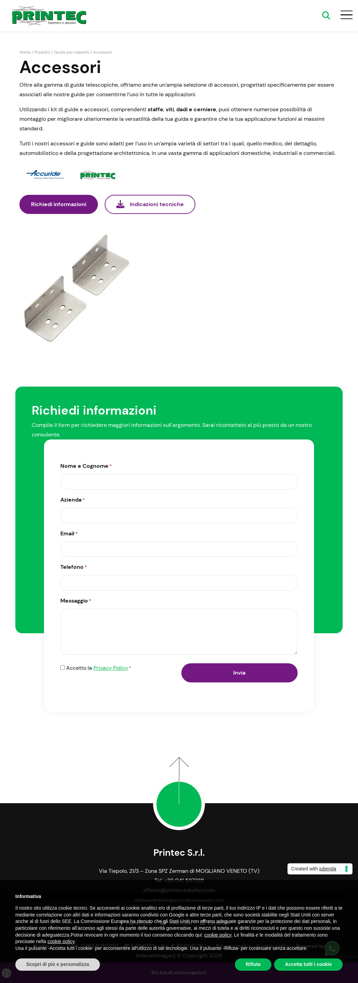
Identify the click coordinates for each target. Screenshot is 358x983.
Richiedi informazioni (58, 204)
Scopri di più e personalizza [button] (57, 964)
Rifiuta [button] (253, 964)
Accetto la (98, 668)
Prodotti (42, 52)
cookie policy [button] (217, 935)
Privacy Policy (110, 667)
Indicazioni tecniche (150, 204)
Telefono (73, 567)
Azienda (72, 500)
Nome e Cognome (86, 466)
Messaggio (75, 601)
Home (25, 52)
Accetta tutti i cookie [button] (308, 964)
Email (69, 534)
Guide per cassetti (71, 52)
